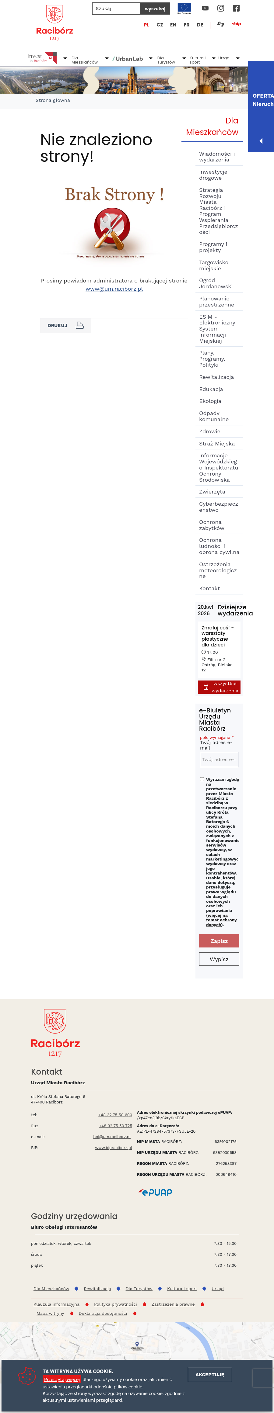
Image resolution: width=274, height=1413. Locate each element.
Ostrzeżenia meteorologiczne (218, 570)
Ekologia (210, 401)
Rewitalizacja (216, 377)
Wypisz (219, 959)
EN (173, 24)
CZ (159, 24)
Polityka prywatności (115, 1304)
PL (146, 24)
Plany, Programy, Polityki (212, 358)
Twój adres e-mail (219, 744)
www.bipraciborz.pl (113, 1147)
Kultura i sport (198, 60)
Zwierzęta (212, 491)
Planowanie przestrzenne (216, 301)
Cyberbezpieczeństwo (218, 506)
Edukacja (211, 389)
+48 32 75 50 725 (115, 1126)
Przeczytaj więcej (62, 1379)
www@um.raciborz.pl (114, 289)
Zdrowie (209, 431)
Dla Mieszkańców (85, 60)
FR (187, 24)
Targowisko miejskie (213, 265)
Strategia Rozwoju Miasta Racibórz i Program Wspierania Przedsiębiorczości (218, 211)
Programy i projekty (213, 247)
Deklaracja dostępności (103, 1313)
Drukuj (65, 325)
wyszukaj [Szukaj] (155, 9)
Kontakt (209, 588)
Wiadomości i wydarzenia (217, 157)
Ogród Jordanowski (216, 283)
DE (200, 24)
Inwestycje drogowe (213, 174)
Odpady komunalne (214, 416)
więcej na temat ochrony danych (221, 920)
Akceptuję (209, 1374)
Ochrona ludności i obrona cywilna (219, 546)
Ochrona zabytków (211, 525)
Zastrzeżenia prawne (173, 1304)
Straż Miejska (217, 443)
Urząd (224, 58)
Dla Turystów (166, 60)
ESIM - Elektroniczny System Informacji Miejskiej (217, 328)
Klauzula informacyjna (56, 1304)
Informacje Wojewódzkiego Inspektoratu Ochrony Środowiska (218, 467)
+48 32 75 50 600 (115, 1115)
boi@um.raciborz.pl (112, 1136)
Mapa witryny (50, 1313)
